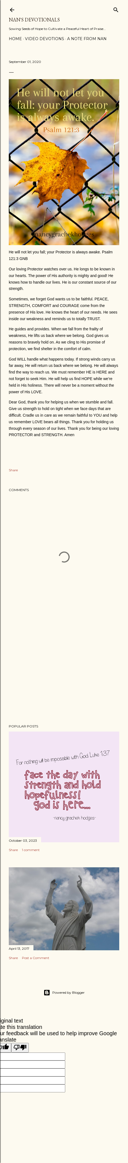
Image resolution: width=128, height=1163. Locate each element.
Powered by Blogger (64, 992)
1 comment (31, 850)
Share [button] (13, 470)
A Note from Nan (87, 38)
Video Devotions (44, 38)
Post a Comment (35, 958)
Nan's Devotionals (34, 19)
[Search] (116, 8)
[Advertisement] (64, 671)
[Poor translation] (20, 1048)
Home (15, 38)
